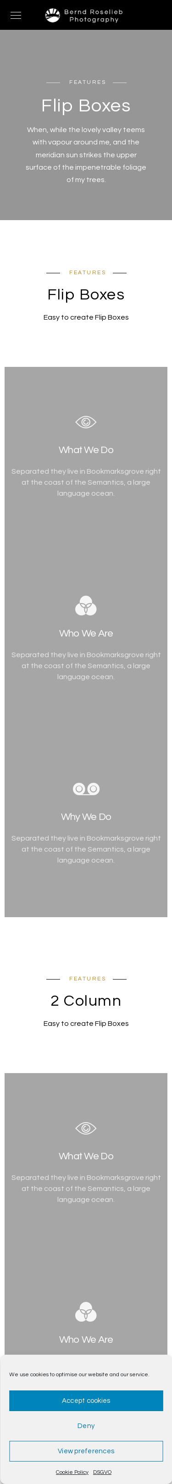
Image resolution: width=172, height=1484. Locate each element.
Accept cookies (86, 1400)
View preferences (86, 1451)
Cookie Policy (72, 1472)
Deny (86, 1426)
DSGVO (102, 1472)
